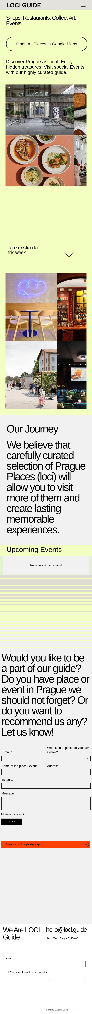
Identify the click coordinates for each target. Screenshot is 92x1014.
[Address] (68, 772)
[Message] (46, 803)
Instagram (8, 779)
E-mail (6, 752)
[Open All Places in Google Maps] (46, 44)
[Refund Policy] (74, 1009)
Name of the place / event (19, 766)
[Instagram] (45, 785)
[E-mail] (22, 758)
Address (53, 766)
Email (9, 958)
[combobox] (69, 758)
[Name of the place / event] (22, 772)
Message (7, 793)
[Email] (45, 964)
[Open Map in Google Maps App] (45, 844)
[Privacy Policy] (84, 1009)
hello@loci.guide (66, 929)
